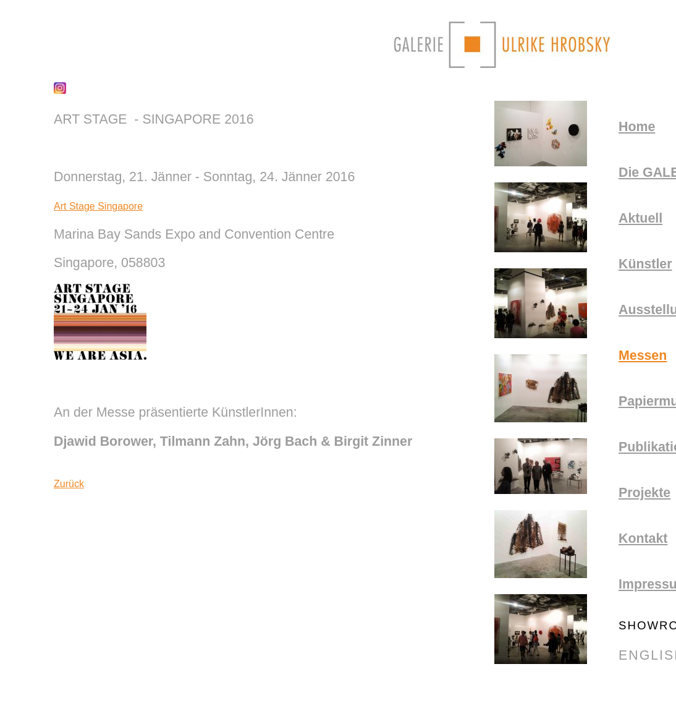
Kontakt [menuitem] (643, 538)
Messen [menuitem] (643, 355)
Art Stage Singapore (98, 206)
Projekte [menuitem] (644, 492)
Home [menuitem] (637, 126)
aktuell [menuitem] (640, 218)
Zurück (69, 484)
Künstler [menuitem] (645, 264)
